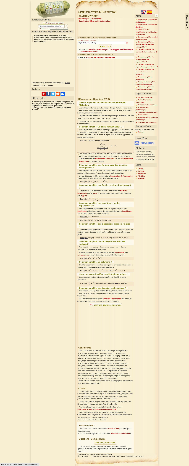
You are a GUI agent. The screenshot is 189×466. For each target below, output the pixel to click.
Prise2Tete (141, 176)
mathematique (149, 154)
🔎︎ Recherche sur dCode (54, 23)
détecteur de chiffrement (120, 434)
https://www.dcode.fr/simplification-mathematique (96, 409)
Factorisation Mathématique (97, 50)
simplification (140, 152)
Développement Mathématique (121, 50)
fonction (152, 159)
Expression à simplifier (88, 40)
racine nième (119, 252)
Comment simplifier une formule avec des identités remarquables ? (145, 44)
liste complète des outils (59, 29)
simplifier (148, 152)
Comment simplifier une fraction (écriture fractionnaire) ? (146, 52)
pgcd (95, 193)
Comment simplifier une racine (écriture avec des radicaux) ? (145, 72)
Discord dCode (113, 429)
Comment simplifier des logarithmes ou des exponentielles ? (145, 59)
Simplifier (106, 46)
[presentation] (106, 146)
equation (144, 157)
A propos (141, 171)
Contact (140, 168)
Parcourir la (54, 29)
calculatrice (152, 157)
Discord (140, 132)
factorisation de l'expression (121, 176)
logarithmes (81, 211)
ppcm (84, 196)
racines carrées (83, 255)
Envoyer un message (105, 442)
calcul (147, 159)
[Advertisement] (105, 325)
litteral (138, 159)
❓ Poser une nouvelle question (105, 305)
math (142, 159)
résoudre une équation (112, 299)
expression (139, 154)
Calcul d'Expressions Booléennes (100, 57)
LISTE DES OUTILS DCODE (147, 122)
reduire (138, 157)
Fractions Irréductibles (89, 52)
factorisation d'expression (105, 159)
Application (142, 173)
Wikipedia (141, 178)
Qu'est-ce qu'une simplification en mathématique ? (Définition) (146, 32)
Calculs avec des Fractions (147, 105)
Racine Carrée (143, 115)
